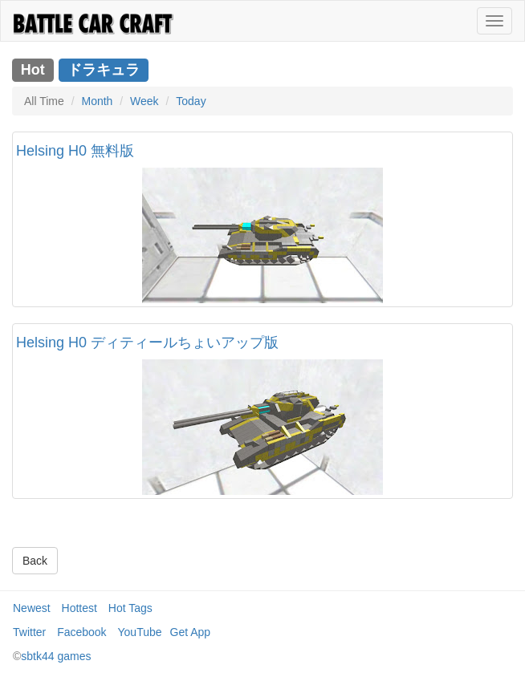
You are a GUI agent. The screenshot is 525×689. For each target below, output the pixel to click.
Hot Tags (130, 608)
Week (144, 101)
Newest (32, 608)
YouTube (140, 632)
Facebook (81, 632)
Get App (190, 632)
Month (96, 101)
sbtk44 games (56, 656)
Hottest (79, 608)
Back (34, 560)
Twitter (29, 632)
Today (191, 101)
